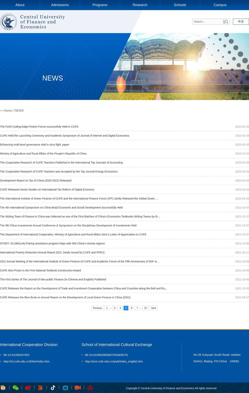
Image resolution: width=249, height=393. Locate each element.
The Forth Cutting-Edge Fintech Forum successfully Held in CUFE (39, 126)
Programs (100, 5)
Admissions (60, 5)
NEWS (19, 110)
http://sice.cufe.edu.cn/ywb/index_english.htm (114, 361)
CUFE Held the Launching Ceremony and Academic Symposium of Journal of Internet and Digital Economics (64, 135)
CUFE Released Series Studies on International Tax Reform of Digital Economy (47, 189)
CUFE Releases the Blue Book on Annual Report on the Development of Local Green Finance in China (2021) (65, 297)
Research (140, 5)
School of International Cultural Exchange (117, 345)
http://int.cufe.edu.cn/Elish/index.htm (26, 361)
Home (8, 110)
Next (153, 308)
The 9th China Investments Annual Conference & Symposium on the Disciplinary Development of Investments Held (68, 225)
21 (145, 308)
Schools (180, 5)
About (19, 5)
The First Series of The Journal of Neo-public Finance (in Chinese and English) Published (53, 279)
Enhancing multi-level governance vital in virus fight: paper (34, 144)
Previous (97, 308)
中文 (241, 21)
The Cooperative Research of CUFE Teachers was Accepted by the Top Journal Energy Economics (59, 171)
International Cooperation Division (28, 345)
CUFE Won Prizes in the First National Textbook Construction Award (40, 270)
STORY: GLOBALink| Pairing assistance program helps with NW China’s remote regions (52, 243)
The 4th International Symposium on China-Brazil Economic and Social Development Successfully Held (61, 207)
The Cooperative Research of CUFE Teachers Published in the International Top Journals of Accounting (61, 162)
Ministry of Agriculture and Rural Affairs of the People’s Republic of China (43, 153)
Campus (220, 5)
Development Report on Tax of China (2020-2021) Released (35, 180)
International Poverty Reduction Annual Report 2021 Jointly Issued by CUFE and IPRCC (52, 252)
